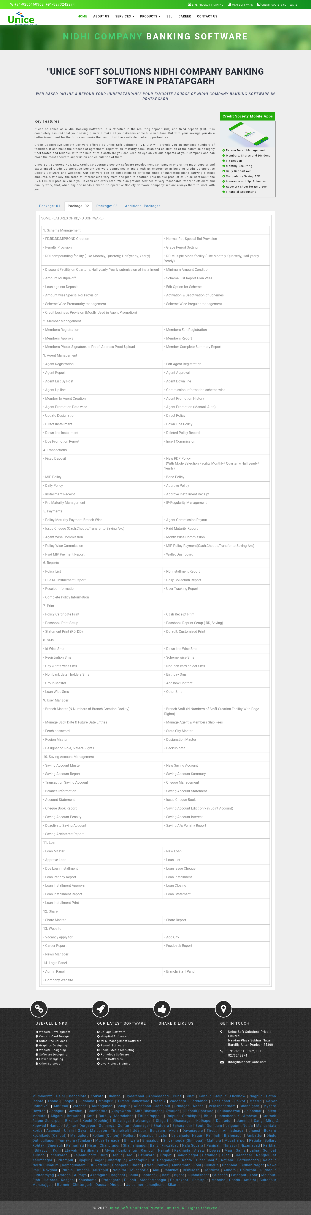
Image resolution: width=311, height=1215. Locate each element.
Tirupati (166, 1155)
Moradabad (124, 1116)
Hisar (92, 1145)
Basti (166, 1175)
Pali (35, 1170)
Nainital (119, 1170)
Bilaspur (42, 1150)
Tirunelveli (120, 1131)
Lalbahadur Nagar (187, 1136)
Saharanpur (182, 1126)
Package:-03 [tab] (107, 206)
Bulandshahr (198, 1175)
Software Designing (51, 1054)
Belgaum (157, 1131)
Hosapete (120, 1165)
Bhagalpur (151, 1140)
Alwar (109, 1150)
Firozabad (170, 1145)
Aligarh (57, 1116)
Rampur (147, 1150)
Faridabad (199, 1101)
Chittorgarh (82, 1185)
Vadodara (178, 1101)
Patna (271, 1096)
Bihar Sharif (206, 1160)
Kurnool (39, 1155)
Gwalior (172, 1111)
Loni (197, 1165)
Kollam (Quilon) (105, 1136)
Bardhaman (91, 1150)
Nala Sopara (192, 1145)
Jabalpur (162, 1106)
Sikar (172, 1185)
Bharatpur (116, 1160)
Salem (270, 1111)
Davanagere (192, 1131)
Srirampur (64, 1160)
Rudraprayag (43, 1175)
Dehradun (224, 1121)
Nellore (129, 1136)
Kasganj (68, 1180)
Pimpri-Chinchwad (133, 1101)
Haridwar (212, 1170)
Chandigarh (249, 1106)
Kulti (57, 1150)
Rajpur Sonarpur (46, 1121)
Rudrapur (268, 1170)
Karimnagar (42, 1160)
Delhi (60, 1096)
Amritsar (61, 1106)
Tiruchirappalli (150, 1116)
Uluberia (212, 1165)
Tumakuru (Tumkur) (75, 1140)
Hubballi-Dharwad (198, 1111)
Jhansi (254, 1131)
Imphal (83, 1170)
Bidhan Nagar (252, 1165)
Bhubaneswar (229, 1111)
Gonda (234, 1180)
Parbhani (271, 1145)
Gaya (82, 1131)
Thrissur (230, 1145)
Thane (53, 1101)
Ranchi (199, 1106)
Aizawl (200, 1150)
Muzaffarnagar (108, 1140)
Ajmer (71, 1126)
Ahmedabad (158, 1096)
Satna (241, 1150)
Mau (228, 1150)
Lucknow (237, 1096)
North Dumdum (45, 1165)
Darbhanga (127, 1150)
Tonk (254, 1175)
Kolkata (97, 1096)
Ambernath (180, 1165)
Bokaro (270, 1131)
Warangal (144, 1121)
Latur (163, 1136)
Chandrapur (110, 1145)
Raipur (172, 1116)
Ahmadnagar (234, 1131)
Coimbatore (97, 1111)
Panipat (213, 1145)
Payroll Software (111, 1045)
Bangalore (77, 1096)
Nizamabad (250, 1145)
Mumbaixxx (42, 1096)
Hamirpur (200, 1180)
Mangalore (79, 1136)
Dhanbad (229, 1165)
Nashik (159, 1101)
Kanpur (205, 1096)
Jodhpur (56, 1111)
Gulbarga (106, 1126)
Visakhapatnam (222, 1106)
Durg (104, 1155)
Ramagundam (74, 1165)
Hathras (50, 1180)
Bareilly (105, 1116)
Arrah (148, 1165)
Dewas (215, 1150)
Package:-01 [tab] (49, 206)
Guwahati (75, 1111)
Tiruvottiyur (99, 1165)
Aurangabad (102, 1106)
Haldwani (248, 1170)
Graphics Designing (51, 1045)
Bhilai (209, 1116)
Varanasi (80, 1106)
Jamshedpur (228, 1116)
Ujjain (69, 1131)
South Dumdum (209, 1126)
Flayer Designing (49, 1059)
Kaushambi (88, 1180)
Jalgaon (232, 1126)
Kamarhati (75, 1145)
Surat (190, 1096)
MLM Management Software (119, 1041)
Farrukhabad (248, 1160)
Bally (154, 1145)
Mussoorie (139, 1170)
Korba (37, 1131)
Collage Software (111, 1031)
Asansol (53, 1131)
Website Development (53, 1031)
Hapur (117, 1155)
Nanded (56, 1126)
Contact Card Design (52, 1036)
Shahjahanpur (135, 1145)
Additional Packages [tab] (143, 206)
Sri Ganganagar (164, 1160)
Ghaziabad (221, 1101)
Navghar (50, 1170)
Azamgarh (99, 1175)
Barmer (63, 1185)
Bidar (136, 1165)
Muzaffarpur (235, 1140)
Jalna (254, 1150)
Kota (91, 1116)
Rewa (271, 1165)
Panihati (213, 1136)
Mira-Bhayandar (148, 1111)
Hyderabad (135, 1096)
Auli (156, 1170)
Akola (174, 1131)
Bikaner (71, 1121)
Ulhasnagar (182, 1121)
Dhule (271, 1136)
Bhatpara (161, 1126)
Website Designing (51, 1050)
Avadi (226, 1155)
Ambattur (255, 1136)
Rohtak (38, 1145)
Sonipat (269, 1150)
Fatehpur (238, 1175)
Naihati (164, 1150)
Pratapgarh (111, 1180)
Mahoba (218, 1180)
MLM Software (240, 4)
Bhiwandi (75, 1116)
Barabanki (150, 1175)
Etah (36, 1180)
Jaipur (220, 1096)
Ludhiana (86, 1101)
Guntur (123, 1126)
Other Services (48, 1063)
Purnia (67, 1170)
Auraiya (80, 1175)
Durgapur (88, 1126)
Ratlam (227, 1160)
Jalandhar (253, 1111)
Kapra (187, 1160)
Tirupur (213, 1131)
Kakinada (182, 1150)
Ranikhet (171, 1170)
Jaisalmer (134, 1185)
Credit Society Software (277, 4)
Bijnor (179, 1175)
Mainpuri (106, 1101)
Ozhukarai (147, 1155)
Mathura (214, 1140)
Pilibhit (130, 1180)
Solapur (123, 1106)
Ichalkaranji (59, 1155)
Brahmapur (233, 1136)
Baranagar (243, 1155)
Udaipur (139, 1131)
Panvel (162, 1165)
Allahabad (142, 1106)
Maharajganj (43, 1185)
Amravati (251, 1116)
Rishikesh (191, 1170)
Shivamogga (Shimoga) (183, 1140)
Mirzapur (100, 1170)
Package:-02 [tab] (78, 206)
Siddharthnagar (153, 1180)
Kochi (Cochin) (96, 1121)
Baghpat (118, 1175)
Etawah (71, 1150)
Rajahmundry (84, 1155)
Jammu (243, 1121)
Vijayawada (121, 1111)
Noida (248, 1126)
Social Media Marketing (116, 1050)
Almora (230, 1170)
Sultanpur (268, 1180)
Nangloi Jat (266, 1155)
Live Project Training (206, 4)
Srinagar (182, 1106)
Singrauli (55, 1145)
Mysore (269, 1106)
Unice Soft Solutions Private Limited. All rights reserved (162, 1208)
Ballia (133, 1175)
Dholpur (116, 1185)
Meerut (255, 1101)
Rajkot (239, 1101)
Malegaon (98, 1131)
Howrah (39, 1111)
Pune (177, 1096)
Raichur (269, 1160)
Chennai (115, 1096)
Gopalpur (147, 1136)
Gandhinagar (187, 1155)
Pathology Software (113, 1054)
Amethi (250, 1180)
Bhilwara (131, 1140)
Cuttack (269, 1116)
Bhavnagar (122, 1121)
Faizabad (220, 1175)
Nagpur (255, 1096)
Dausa (101, 1185)
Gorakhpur (191, 1116)
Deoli (130, 1155)
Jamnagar (141, 1126)
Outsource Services (51, 1041)
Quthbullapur (43, 1140)
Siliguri (162, 1121)
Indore (37, 1101)
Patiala (255, 1140)
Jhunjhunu (156, 1185)
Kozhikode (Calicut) (49, 1136)
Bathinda (209, 1155)
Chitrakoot (179, 1180)
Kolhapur (204, 1121)
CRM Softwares (110, 1059)
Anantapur (138, 1160)
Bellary (270, 1140)
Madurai (39, 1116)
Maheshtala (266, 1126)
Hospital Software (112, 1036)
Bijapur (84, 1160)
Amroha (64, 1175)
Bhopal (68, 1101)
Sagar (99, 1160)
